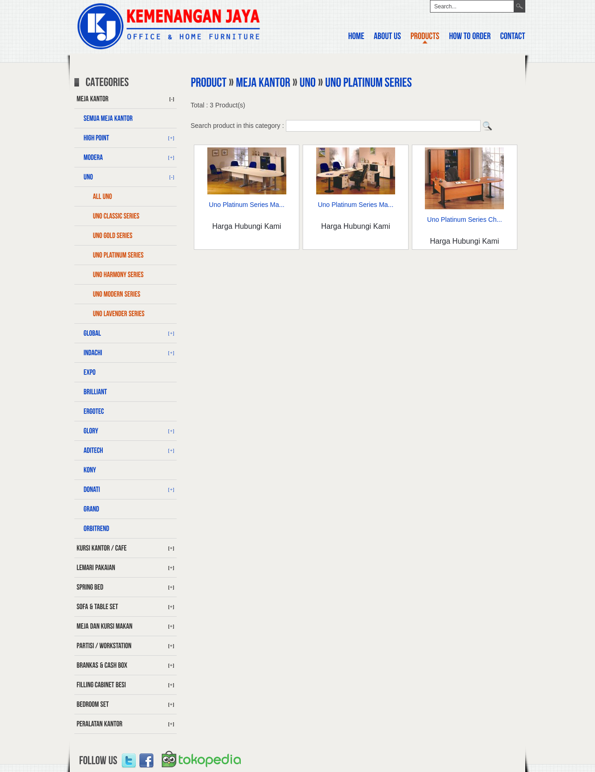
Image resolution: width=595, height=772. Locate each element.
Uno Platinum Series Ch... (464, 219)
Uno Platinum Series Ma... (246, 204)
